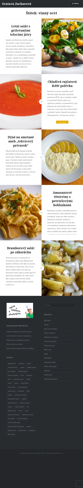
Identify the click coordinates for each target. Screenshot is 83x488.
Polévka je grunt (49, 345)
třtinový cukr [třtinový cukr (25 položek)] (12, 411)
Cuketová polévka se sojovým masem (19, 332)
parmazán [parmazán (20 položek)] (21, 391)
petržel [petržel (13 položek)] (10, 395)
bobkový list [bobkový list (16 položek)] (12, 363)
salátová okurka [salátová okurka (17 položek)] (25, 403)
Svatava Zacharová (16, 4)
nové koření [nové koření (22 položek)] (11, 387)
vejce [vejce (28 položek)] (20, 411)
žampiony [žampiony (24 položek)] (32, 430)
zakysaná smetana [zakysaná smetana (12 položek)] (13, 415)
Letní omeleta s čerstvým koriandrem (19, 336)
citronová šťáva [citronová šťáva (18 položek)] (13, 367)
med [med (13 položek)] (9, 379)
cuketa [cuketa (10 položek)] (22, 367)
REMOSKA (48, 358)
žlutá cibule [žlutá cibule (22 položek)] (11, 434)
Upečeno (47, 370)
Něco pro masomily (50, 329)
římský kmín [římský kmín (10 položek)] (22, 430)
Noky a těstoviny (49, 333)
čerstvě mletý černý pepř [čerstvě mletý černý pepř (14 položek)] (16, 426)
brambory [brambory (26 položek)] (21, 363)
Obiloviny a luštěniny (51, 337)
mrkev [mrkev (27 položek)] (10, 383)
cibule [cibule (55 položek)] (29, 363)
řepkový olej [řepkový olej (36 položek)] (12, 430)
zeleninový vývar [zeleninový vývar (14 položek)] (27, 415)
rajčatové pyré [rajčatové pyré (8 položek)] (12, 403)
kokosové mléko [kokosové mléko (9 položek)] (13, 375)
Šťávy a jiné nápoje (50, 366)
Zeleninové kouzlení (50, 379)
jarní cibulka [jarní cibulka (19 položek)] (11, 371)
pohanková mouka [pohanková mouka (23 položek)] (21, 395)
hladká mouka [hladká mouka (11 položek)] (31, 367)
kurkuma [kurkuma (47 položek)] (29, 375)
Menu (76, 3)
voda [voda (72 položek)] (26, 411)
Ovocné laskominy (50, 341)
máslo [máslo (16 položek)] (16, 383)
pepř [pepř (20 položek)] (28, 391)
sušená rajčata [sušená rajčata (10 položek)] (19, 407)
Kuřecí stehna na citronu (15, 344)
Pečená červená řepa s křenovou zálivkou (20, 348)
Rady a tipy (48, 350)
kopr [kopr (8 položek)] (22, 375)
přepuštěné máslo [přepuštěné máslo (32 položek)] (13, 399)
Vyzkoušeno (48, 375)
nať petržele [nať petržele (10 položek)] (25, 383)
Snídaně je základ (50, 362)
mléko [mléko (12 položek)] (28, 379)
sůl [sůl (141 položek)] (27, 407)
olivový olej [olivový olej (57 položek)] (11, 391)
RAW (46, 354)
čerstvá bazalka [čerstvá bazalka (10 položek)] (22, 418)
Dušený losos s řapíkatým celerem (18, 340)
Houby (46, 325)
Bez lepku (47, 320)
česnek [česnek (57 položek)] (28, 426)
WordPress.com (58, 453)
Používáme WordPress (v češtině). (30, 453)
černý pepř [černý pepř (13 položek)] (11, 418)
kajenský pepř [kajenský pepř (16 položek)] (22, 371)
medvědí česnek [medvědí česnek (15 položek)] (18, 379)
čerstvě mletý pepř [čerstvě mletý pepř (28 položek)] (14, 422)
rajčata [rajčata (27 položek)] (24, 399)
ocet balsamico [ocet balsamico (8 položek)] (23, 387)
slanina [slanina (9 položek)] (10, 407)
